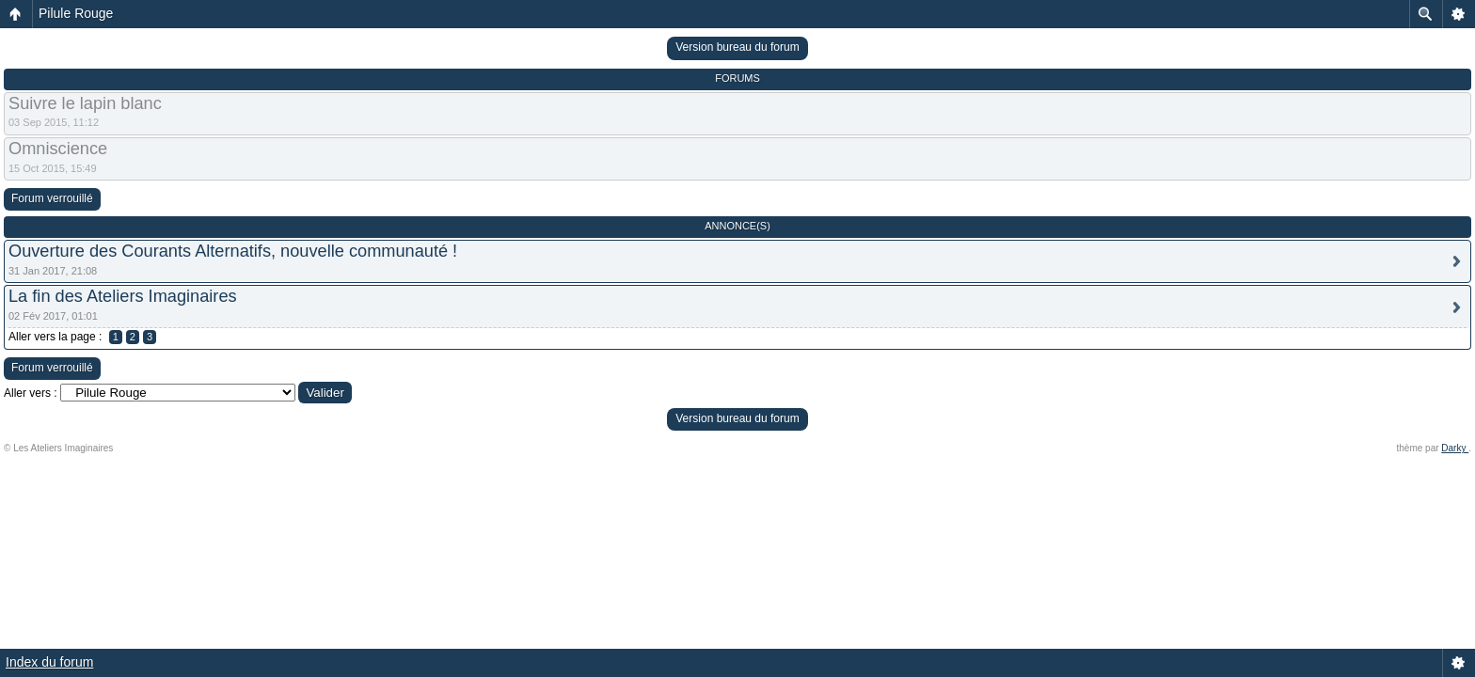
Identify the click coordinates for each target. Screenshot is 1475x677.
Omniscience (57, 148)
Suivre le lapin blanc (85, 103)
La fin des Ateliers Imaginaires (122, 296)
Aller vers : (30, 393)
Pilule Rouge (76, 13)
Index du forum (49, 661)
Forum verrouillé (52, 198)
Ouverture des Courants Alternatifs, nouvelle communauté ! (232, 251)
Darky (1454, 448)
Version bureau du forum (737, 47)
